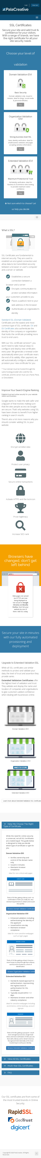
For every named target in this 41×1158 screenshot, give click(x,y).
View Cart (35, 5)
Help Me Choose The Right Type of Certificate (18, 825)
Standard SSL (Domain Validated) (16, 319)
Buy (20, 105)
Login (26, 5)
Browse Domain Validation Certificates (21, 909)
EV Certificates (8, 328)
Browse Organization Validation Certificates (21, 971)
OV (32, 325)
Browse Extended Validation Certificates (21, 1048)
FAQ (10, 1072)
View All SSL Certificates (19, 1059)
